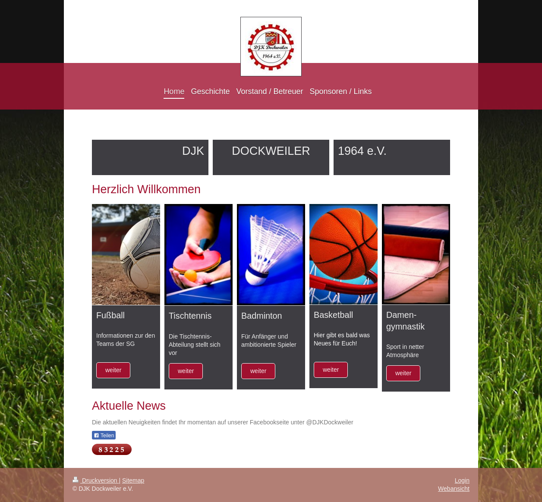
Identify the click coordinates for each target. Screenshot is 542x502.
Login (462, 480)
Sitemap (133, 480)
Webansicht (454, 488)
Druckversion (95, 480)
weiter (113, 370)
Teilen (104, 436)
